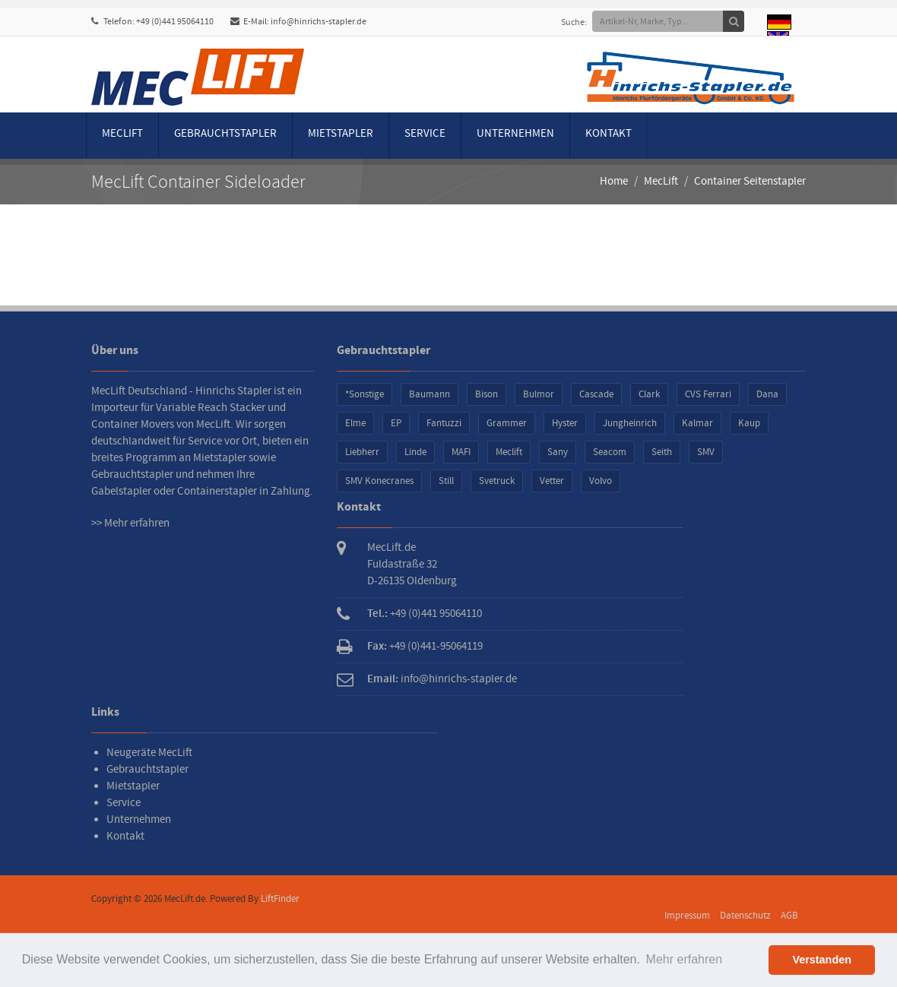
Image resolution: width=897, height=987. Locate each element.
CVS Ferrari (708, 394)
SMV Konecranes (379, 481)
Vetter (552, 481)
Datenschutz (745, 915)
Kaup (749, 423)
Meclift (509, 452)
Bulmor (538, 394)
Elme (355, 423)
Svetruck (497, 481)
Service (424, 133)
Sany (557, 452)
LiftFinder (280, 899)
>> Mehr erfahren (130, 523)
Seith (661, 452)
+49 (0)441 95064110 (436, 613)
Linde (415, 452)
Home (614, 181)
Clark (649, 394)
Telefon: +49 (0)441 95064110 (152, 21)
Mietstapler (340, 133)
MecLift (122, 133)
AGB (789, 915)
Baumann (429, 394)
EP (396, 423)
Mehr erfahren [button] (684, 959)
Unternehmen (515, 133)
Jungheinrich (630, 423)
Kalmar (697, 423)
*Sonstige (364, 394)
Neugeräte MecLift (149, 752)
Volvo (600, 481)
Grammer (507, 423)
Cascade (596, 394)
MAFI (461, 452)
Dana (767, 394)
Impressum (687, 915)
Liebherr (362, 452)
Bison (486, 394)
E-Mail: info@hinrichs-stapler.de (298, 21)
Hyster (565, 423)
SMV (706, 452)
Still (446, 481)
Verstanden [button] (821, 960)
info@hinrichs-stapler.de (459, 679)
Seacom (609, 452)
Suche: (580, 22)
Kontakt (608, 133)
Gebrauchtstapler (225, 133)
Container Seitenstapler (750, 181)
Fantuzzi (443, 423)
